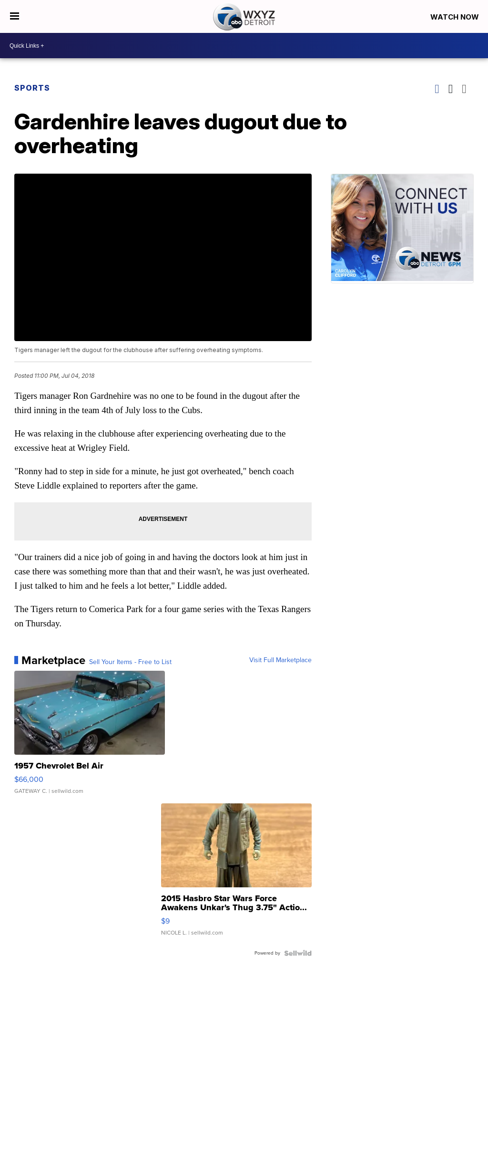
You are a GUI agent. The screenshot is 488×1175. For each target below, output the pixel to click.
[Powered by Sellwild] (298, 953)
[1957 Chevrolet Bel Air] (89, 737)
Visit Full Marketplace (280, 660)
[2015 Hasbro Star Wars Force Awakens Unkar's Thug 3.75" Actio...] (236, 874)
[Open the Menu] (14, 16)
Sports (32, 88)
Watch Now (455, 16)
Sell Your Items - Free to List (130, 662)
